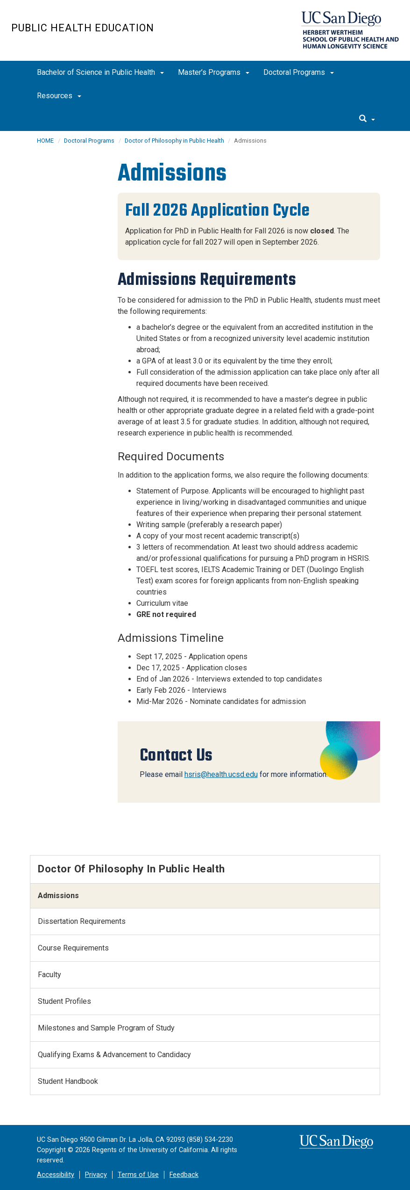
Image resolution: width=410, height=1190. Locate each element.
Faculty (49, 974)
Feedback (184, 1175)
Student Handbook (68, 1081)
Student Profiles (64, 1001)
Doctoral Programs (298, 72)
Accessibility (55, 1175)
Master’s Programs (213, 72)
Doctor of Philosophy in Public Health (175, 140)
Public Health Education (82, 28)
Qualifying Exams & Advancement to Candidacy (114, 1054)
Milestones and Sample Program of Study (106, 1027)
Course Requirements (73, 947)
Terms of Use (138, 1175)
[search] (367, 119)
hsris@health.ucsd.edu (221, 774)
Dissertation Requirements (82, 921)
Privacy (96, 1175)
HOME (45, 140)
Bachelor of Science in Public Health (100, 72)
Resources (59, 95)
